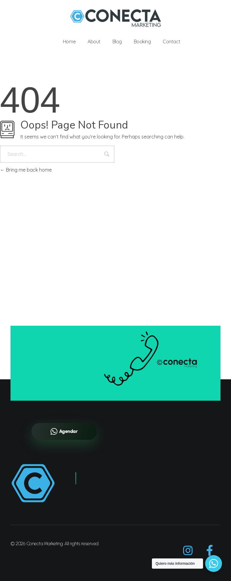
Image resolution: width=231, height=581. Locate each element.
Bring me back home (26, 170)
